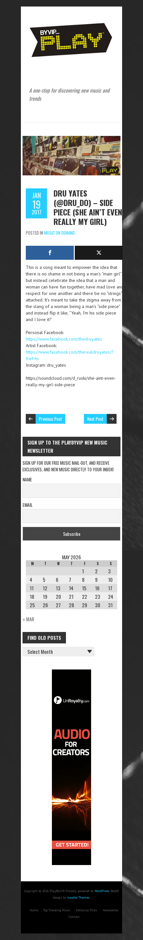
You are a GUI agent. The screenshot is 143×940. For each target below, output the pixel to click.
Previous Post (50, 418)
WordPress (102, 891)
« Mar (28, 619)
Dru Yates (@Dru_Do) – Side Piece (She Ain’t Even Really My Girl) (88, 207)
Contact (74, 917)
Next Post (95, 418)
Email (28, 504)
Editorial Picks (86, 910)
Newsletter (111, 910)
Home (34, 910)
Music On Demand (59, 232)
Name (27, 479)
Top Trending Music (56, 910)
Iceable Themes (78, 897)
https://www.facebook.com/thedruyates (64, 339)
